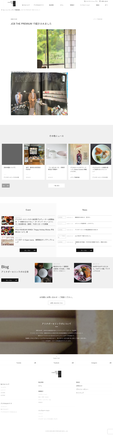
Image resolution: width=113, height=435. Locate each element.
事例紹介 (40, 402)
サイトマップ (80, 393)
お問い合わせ (103, 1)
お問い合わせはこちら (56, 303)
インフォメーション (85, 5)
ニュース (40, 416)
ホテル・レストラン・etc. (44, 400)
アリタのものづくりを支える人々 (9, 412)
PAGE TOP (56, 357)
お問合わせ (79, 386)
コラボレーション (42, 394)
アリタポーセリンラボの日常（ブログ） (48, 419)
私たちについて (26, 5)
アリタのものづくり (39, 5)
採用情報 (3, 395)
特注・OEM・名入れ (43, 397)
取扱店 (97, 5)
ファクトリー (4, 406)
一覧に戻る (56, 186)
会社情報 (3, 392)
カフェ (62, 5)
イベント (40, 413)
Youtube (18, 363)
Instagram (94, 363)
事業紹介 (72, 5)
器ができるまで (4, 409)
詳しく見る (27, 250)
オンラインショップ (90, 1)
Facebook (56, 363)
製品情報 (51, 5)
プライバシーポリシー (82, 389)
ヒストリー (3, 390)
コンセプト (3, 387)
